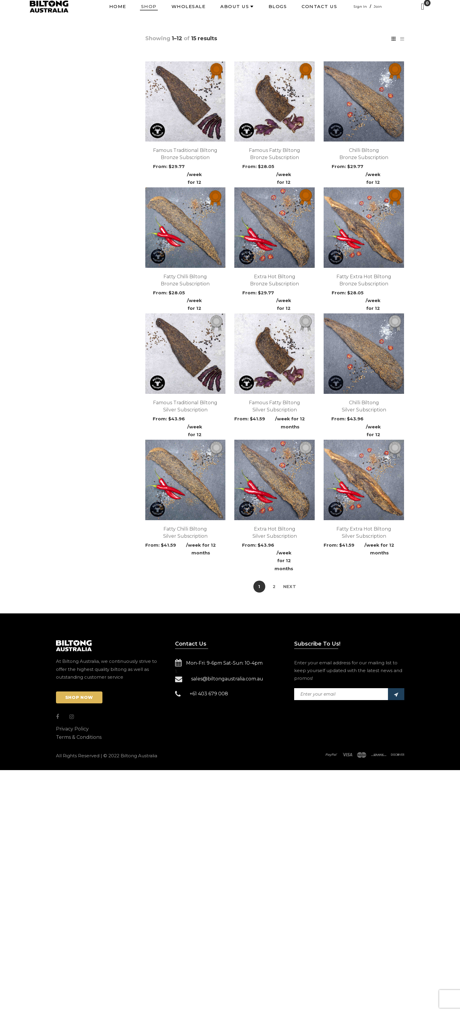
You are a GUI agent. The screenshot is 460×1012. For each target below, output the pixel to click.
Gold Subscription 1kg (90, 99)
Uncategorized (79, 110)
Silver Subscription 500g (93, 88)
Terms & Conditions (79, 737)
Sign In (360, 6)
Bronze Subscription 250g (95, 78)
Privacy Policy (72, 729)
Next (289, 586)
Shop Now (79, 697)
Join (378, 6)
